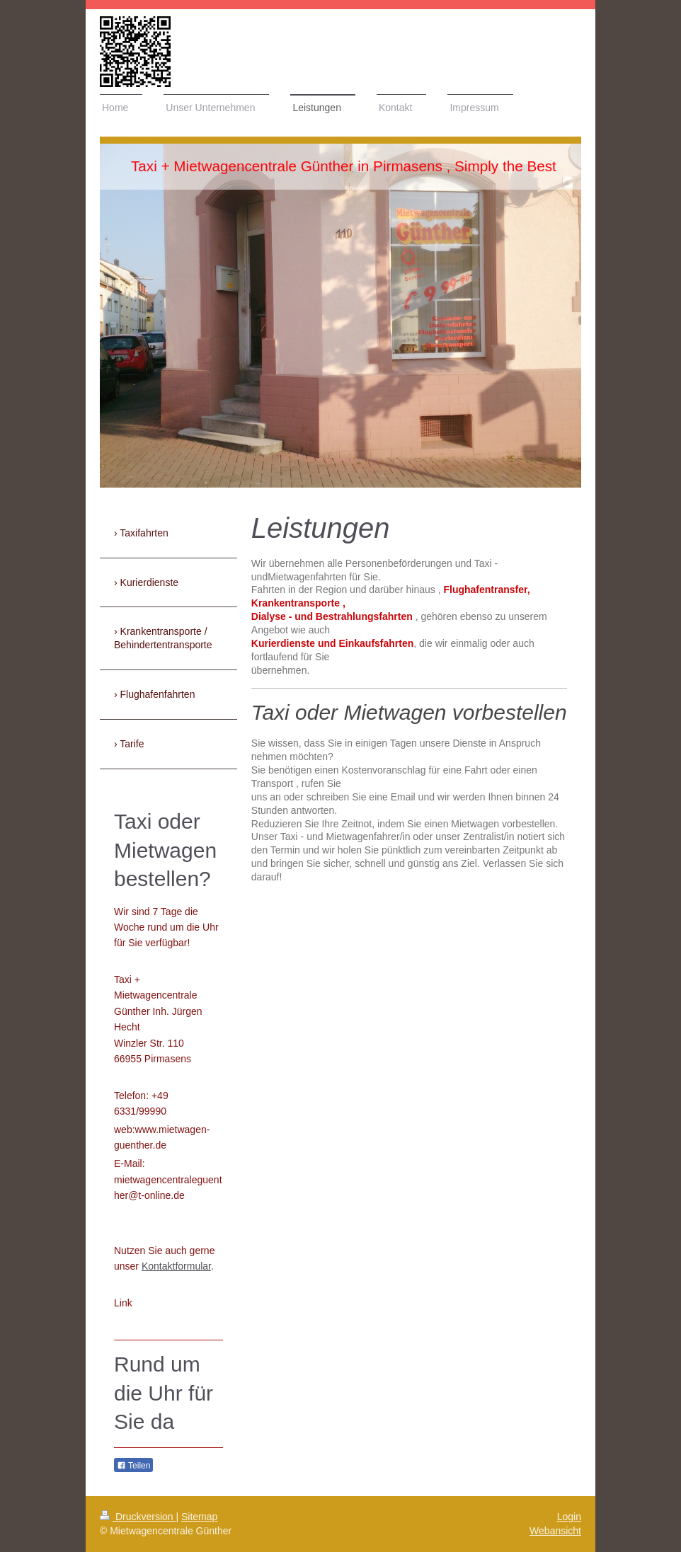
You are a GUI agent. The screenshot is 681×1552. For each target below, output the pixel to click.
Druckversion (138, 1516)
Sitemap (199, 1516)
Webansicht (555, 1530)
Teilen (133, 1466)
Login (569, 1516)
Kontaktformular (176, 1266)
